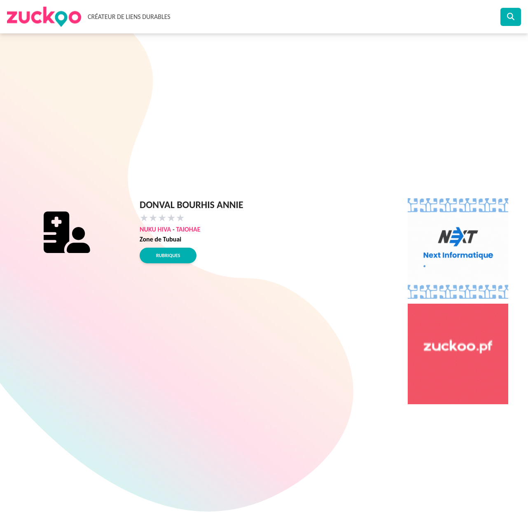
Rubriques (168, 255)
